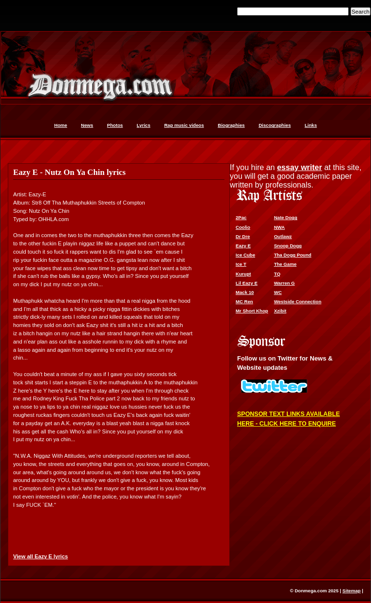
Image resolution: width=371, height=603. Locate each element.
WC (278, 292)
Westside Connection (297, 301)
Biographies (231, 125)
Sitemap (351, 590)
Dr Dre (243, 236)
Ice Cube (245, 255)
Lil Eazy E (247, 283)
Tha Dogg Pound (293, 255)
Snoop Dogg (288, 245)
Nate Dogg (285, 217)
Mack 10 (245, 292)
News (87, 125)
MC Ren (244, 301)
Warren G (284, 283)
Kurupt (243, 273)
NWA (279, 227)
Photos (115, 125)
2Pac (241, 217)
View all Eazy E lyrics (40, 556)
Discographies (275, 125)
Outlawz (283, 236)
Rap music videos (184, 125)
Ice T (241, 264)
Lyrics (143, 125)
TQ (277, 273)
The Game (285, 264)
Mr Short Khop (252, 310)
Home (60, 125)
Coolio (243, 227)
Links (311, 125)
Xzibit (280, 310)
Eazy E (243, 245)
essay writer (299, 167)
